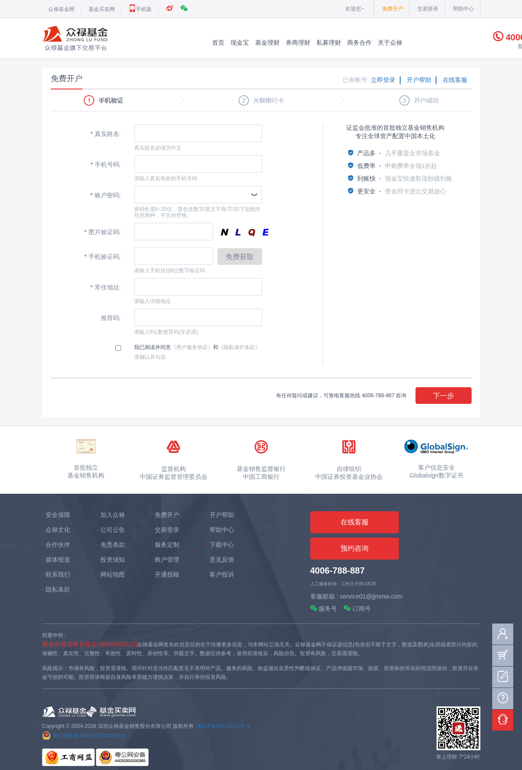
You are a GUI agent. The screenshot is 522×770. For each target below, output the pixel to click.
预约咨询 (355, 548)
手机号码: (105, 164)
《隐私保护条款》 (239, 347)
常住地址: (105, 287)
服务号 (323, 608)
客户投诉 (222, 574)
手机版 (140, 9)
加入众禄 (112, 514)
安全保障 (58, 514)
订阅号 (357, 608)
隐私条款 (58, 589)
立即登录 (383, 79)
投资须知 (112, 559)
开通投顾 (167, 574)
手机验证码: (102, 256)
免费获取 (240, 256)
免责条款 (112, 544)
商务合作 (359, 42)
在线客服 (455, 79)
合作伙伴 (58, 544)
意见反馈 (222, 559)
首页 (218, 42)
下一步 (443, 395)
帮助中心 (463, 9)
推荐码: (110, 317)
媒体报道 (58, 559)
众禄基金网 (61, 9)
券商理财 (298, 42)
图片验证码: (102, 231)
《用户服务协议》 (192, 347)
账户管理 (167, 559)
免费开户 (392, 9)
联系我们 (58, 574)
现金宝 (240, 42)
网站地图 (112, 574)
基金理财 (267, 42)
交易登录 (427, 9)
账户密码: (105, 195)
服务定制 (167, 544)
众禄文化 (58, 529)
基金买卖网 (102, 9)
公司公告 (112, 529)
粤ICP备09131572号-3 (223, 726)
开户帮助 (419, 79)
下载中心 (222, 544)
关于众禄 (390, 42)
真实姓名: (105, 133)
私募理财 (328, 42)
